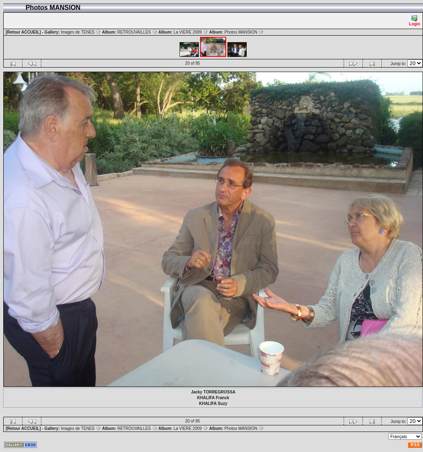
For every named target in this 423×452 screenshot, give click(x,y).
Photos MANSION (244, 32)
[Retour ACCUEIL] (23, 32)
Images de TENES (81, 32)
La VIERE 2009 (190, 32)
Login (414, 20)
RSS (415, 445)
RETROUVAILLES (137, 32)
